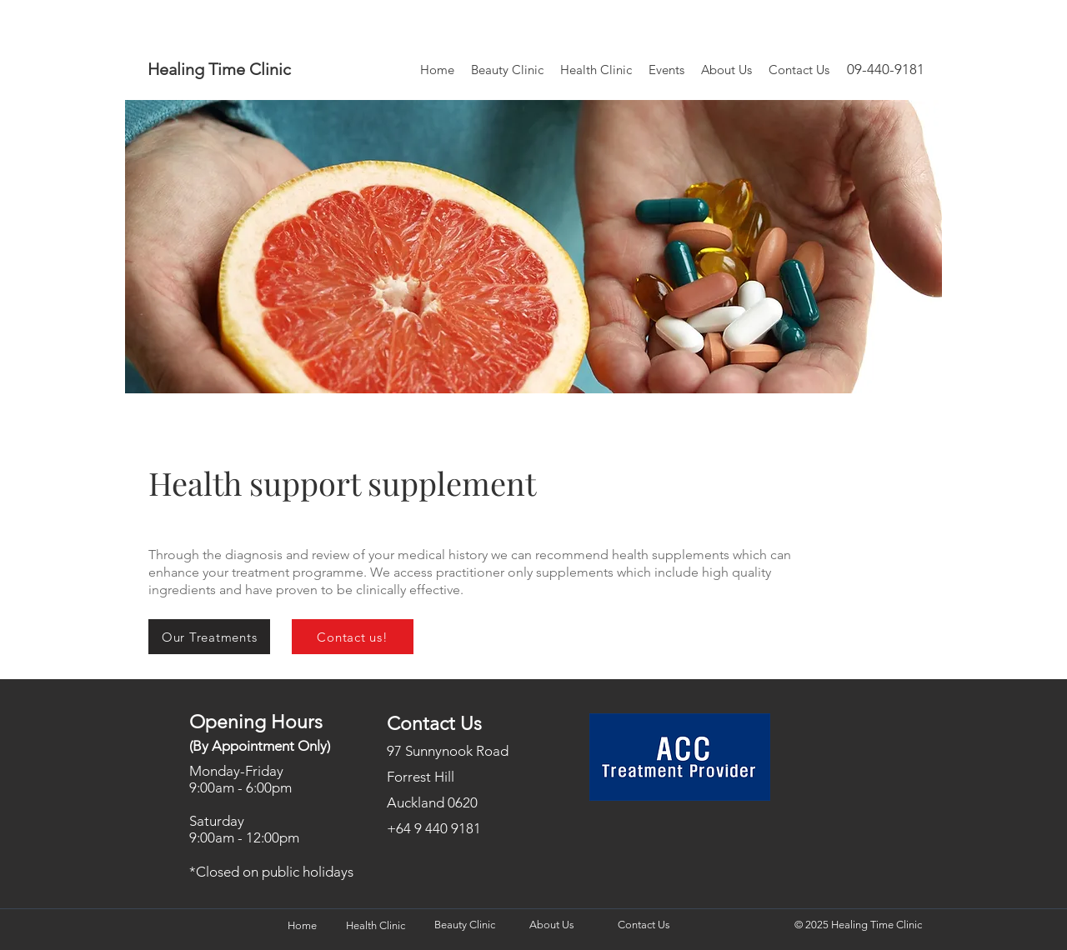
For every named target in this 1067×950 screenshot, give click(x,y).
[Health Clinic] (375, 926)
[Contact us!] (352, 636)
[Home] (302, 926)
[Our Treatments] (209, 636)
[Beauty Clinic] (464, 925)
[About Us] (551, 925)
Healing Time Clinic (219, 69)
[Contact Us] (643, 925)
